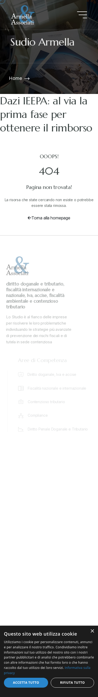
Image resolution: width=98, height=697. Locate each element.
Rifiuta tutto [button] (72, 682)
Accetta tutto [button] (26, 682)
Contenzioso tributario (47, 402)
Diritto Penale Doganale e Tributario (58, 429)
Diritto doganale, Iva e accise (52, 374)
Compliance (38, 415)
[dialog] (49, 661)
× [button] (92, 631)
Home (15, 78)
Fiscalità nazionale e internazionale (57, 388)
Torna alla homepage (49, 217)
